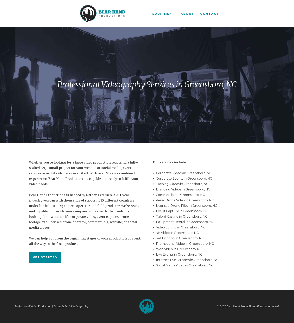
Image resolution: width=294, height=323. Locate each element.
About (187, 14)
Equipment (163, 14)
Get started (45, 257)
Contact (209, 14)
